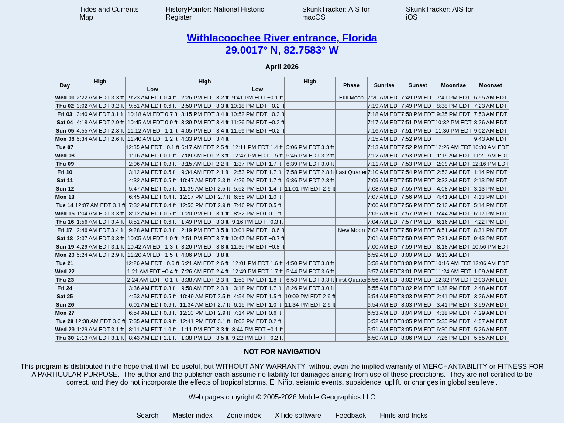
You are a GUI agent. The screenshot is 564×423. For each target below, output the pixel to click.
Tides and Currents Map (108, 13)
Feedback (350, 415)
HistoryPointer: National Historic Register (215, 13)
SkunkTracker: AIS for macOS (336, 13)
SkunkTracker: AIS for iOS (440, 13)
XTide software (298, 415)
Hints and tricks (403, 415)
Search (147, 415)
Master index (192, 415)
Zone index (244, 415)
